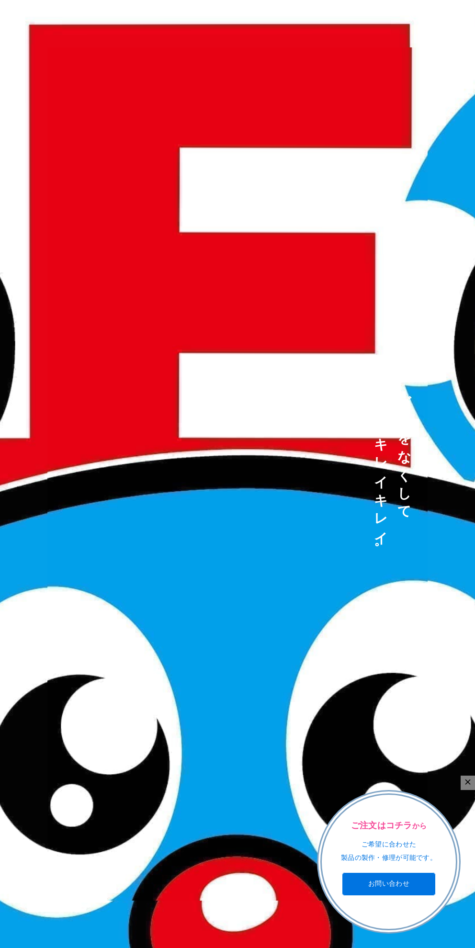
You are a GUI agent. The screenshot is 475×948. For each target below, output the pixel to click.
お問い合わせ (388, 883)
